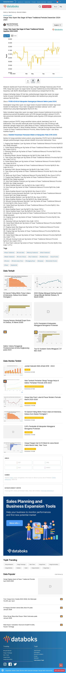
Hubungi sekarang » (47, 491)
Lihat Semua (58, 574)
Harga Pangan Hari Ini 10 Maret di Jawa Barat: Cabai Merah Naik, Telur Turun (41, 444)
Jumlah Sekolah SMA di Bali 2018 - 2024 (39, 366)
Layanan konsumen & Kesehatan (34, 386)
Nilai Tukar (32, 564)
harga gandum (35, 568)
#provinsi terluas (21, 256)
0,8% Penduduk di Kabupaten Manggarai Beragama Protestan (39, 427)
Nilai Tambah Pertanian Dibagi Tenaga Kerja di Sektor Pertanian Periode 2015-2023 (41, 382)
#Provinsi (6, 261)
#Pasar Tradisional (9, 252)
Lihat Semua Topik (39, 660)
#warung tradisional (32, 252)
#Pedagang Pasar (30, 261)
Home (4, 12)
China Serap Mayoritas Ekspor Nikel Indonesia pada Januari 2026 (20, 617)
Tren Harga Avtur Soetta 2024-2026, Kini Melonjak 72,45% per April (19, 600)
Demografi (28, 432)
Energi (35, 656)
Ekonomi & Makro (21, 12)
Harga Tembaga (21, 564)
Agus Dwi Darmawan (12, 24)
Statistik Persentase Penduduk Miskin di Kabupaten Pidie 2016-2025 (32, 135)
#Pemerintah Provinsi (51, 261)
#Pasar (6, 265)
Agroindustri (37, 650)
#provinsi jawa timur (17, 261)
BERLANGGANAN (59, 670)
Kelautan (36, 658)
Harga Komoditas (53, 564)
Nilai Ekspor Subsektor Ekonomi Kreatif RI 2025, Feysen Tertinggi (19, 625)
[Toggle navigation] (61, 6)
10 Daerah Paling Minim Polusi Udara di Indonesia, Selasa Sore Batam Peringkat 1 (42, 413)
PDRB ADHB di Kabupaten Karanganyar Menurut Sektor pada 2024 (32, 101)
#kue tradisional (32, 256)
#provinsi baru (20, 252)
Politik (27, 369)
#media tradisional (9, 256)
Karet (26, 568)
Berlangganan (47, 6)
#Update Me (14, 265)
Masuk (55, 6)
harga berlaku (8, 568)
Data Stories (11, 12)
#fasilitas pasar (44, 256)
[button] (58, 1)
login (11, 478)
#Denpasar (40, 261)
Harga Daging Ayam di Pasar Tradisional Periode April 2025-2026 (19, 580)
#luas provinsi (54, 256)
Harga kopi (46, 568)
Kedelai (18, 568)
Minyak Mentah (9, 564)
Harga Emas (42, 564)
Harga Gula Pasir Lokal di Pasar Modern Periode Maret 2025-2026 (42, 398)
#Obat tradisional (44, 252)
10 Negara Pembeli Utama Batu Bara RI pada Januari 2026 (17, 608)
